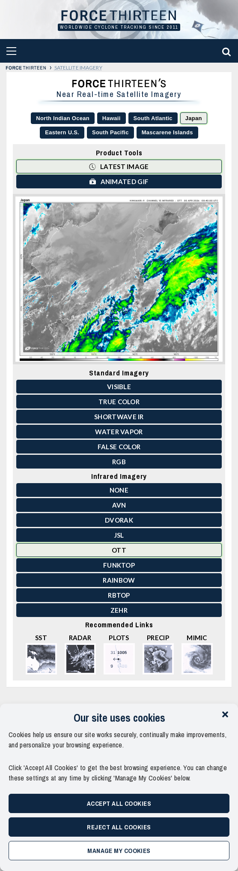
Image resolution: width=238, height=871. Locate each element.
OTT (119, 550)
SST (41, 654)
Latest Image (119, 166)
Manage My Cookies (119, 850)
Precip (158, 654)
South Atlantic (153, 118)
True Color (119, 401)
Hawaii (111, 118)
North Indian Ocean (62, 118)
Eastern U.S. (62, 132)
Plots (119, 654)
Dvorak (119, 520)
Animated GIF (119, 181)
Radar (80, 654)
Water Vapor (119, 432)
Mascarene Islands (167, 132)
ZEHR (119, 610)
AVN (119, 505)
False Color (119, 447)
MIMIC (197, 654)
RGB (119, 462)
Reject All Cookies (119, 827)
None (119, 490)
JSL (119, 535)
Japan (193, 118)
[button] (225, 714)
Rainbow (119, 580)
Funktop (119, 565)
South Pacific (110, 132)
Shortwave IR (119, 416)
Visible (119, 386)
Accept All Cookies (119, 803)
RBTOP (119, 595)
